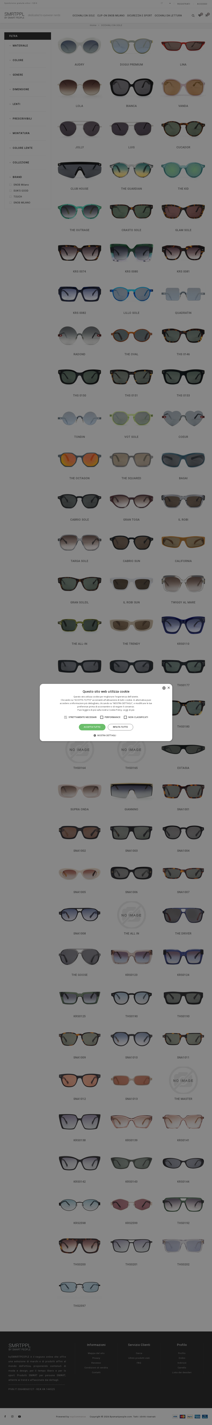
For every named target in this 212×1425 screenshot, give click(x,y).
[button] (106, 735)
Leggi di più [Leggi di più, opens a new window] (128, 710)
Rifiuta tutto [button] (120, 727)
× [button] (168, 688)
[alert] (106, 712)
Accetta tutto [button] (92, 727)
